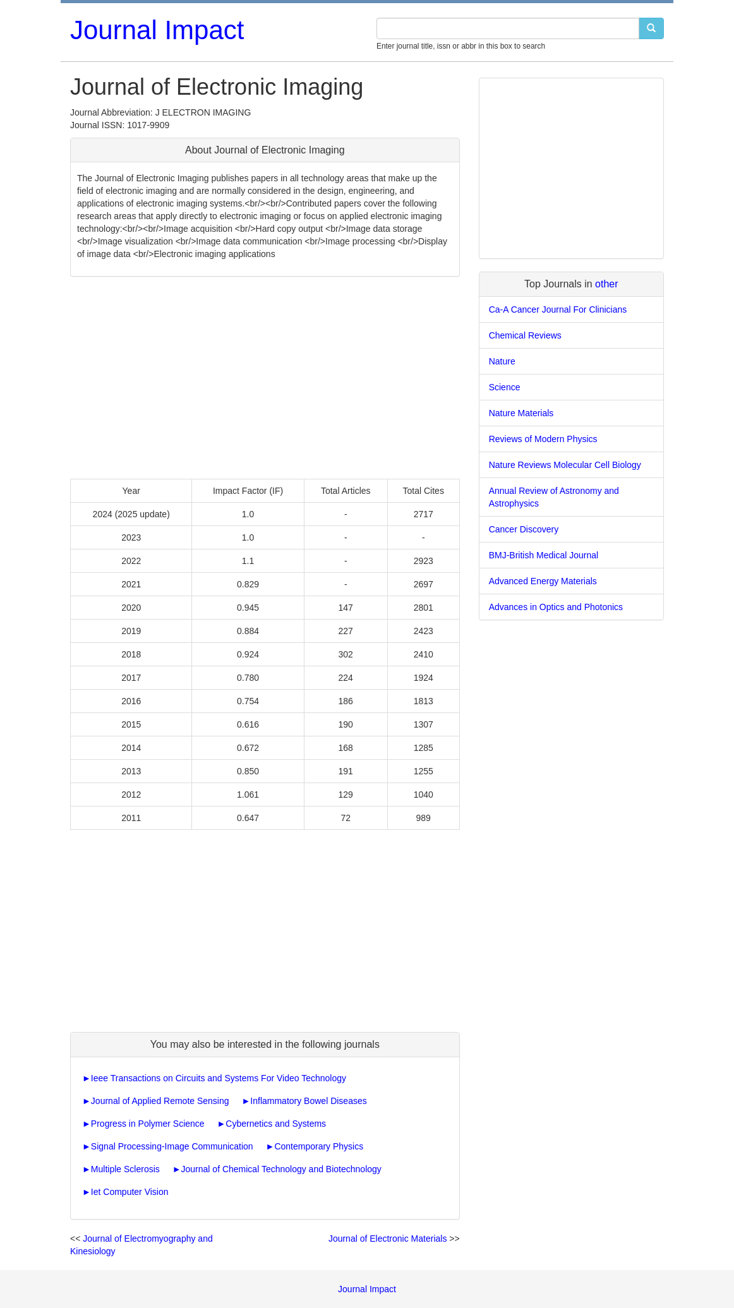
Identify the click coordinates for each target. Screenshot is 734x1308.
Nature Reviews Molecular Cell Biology (565, 465)
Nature (502, 361)
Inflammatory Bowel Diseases (308, 1101)
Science (504, 387)
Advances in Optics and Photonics (556, 607)
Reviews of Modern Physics (543, 439)
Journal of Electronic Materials (387, 1238)
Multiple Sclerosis (125, 1169)
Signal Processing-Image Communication (172, 1146)
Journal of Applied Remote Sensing (160, 1101)
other (606, 284)
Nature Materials (521, 413)
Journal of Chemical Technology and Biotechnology (281, 1169)
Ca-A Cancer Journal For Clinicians (558, 309)
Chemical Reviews (525, 335)
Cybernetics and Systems (276, 1124)
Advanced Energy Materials (543, 581)
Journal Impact (157, 30)
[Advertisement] (265, 377)
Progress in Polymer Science (148, 1124)
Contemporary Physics (318, 1146)
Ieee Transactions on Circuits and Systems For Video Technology (218, 1078)
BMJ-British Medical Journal (544, 555)
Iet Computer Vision (130, 1192)
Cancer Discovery (523, 529)
